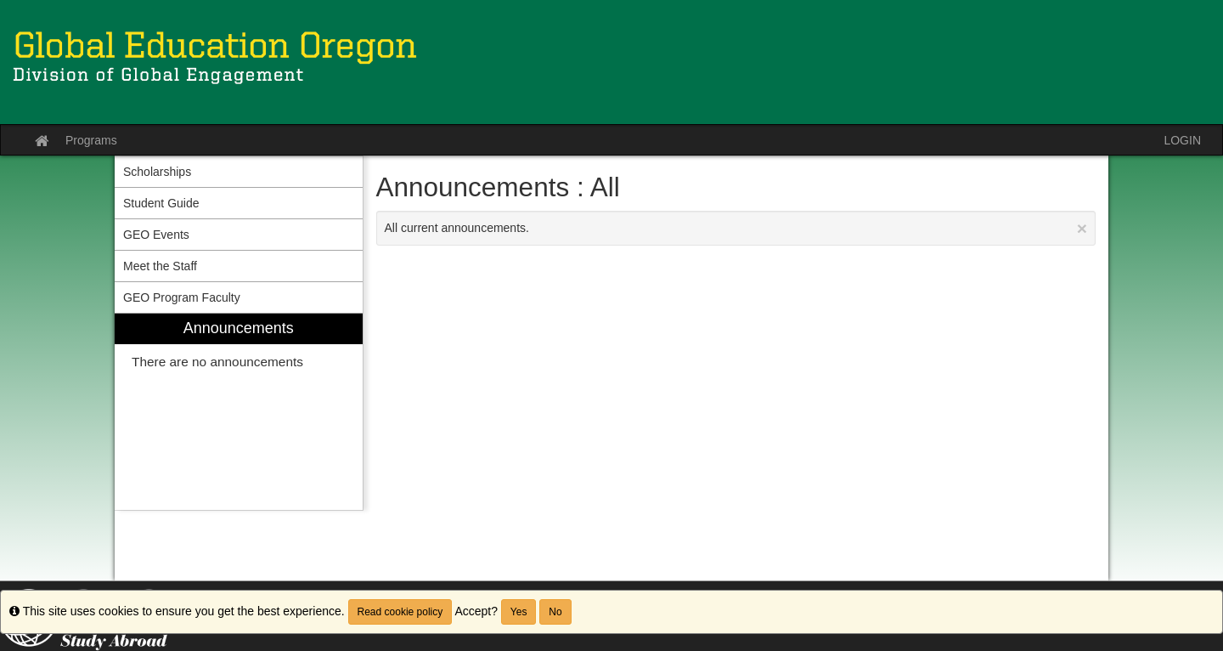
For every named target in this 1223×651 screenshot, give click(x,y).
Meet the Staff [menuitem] (160, 266)
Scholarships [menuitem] (157, 171)
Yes (518, 612)
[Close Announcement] (1082, 228)
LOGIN (1182, 140)
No (555, 612)
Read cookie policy (400, 612)
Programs (91, 140)
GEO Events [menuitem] (156, 234)
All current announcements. (736, 228)
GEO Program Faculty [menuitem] (181, 297)
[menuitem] (239, 412)
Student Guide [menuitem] (161, 203)
